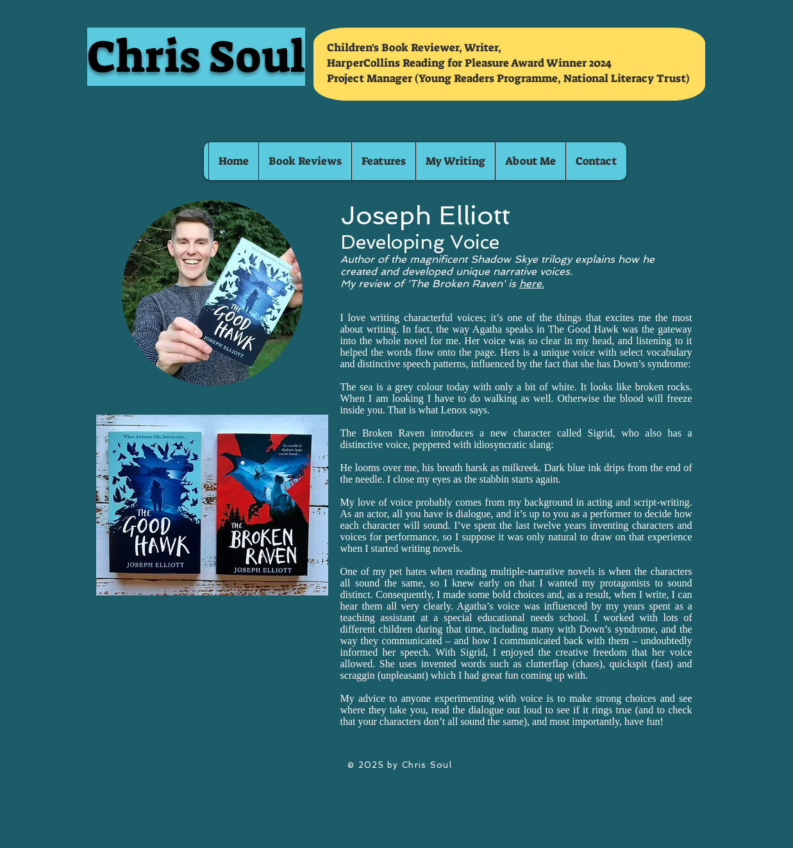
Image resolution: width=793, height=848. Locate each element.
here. (531, 284)
